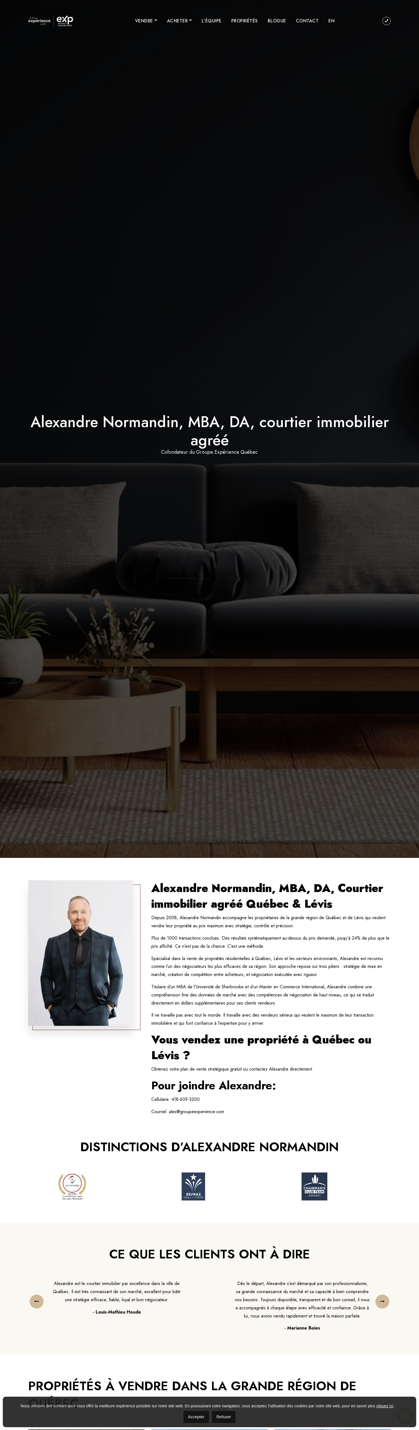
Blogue (277, 21)
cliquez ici (384, 1406)
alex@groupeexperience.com (196, 1111)
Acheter (177, 21)
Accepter (196, 1416)
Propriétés (244, 21)
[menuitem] (331, 21)
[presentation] (37, 1302)
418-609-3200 (185, 1099)
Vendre (144, 21)
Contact (307, 21)
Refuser (223, 1416)
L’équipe (212, 21)
